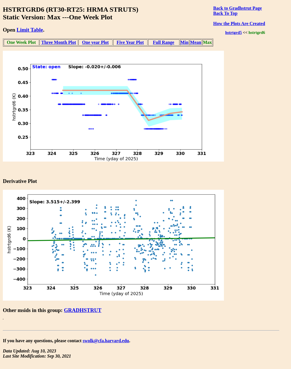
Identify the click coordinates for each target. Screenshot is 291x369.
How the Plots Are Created (239, 23)
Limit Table (29, 30)
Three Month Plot (58, 42)
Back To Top (225, 13)
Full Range (163, 42)
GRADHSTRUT (82, 310)
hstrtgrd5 (233, 32)
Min (184, 42)
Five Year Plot (130, 42)
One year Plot (95, 42)
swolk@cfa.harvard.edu (106, 340)
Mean (195, 42)
